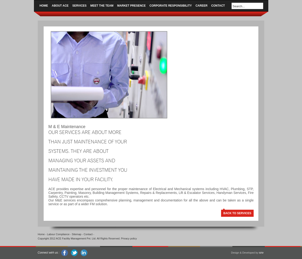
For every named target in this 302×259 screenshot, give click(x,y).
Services (79, 5)
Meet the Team (101, 5)
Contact (218, 5)
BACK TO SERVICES (237, 213)
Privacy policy (129, 238)
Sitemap (76, 234)
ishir (261, 252)
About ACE (60, 5)
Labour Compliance (58, 234)
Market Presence (131, 5)
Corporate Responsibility (171, 5)
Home (44, 5)
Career (202, 5)
